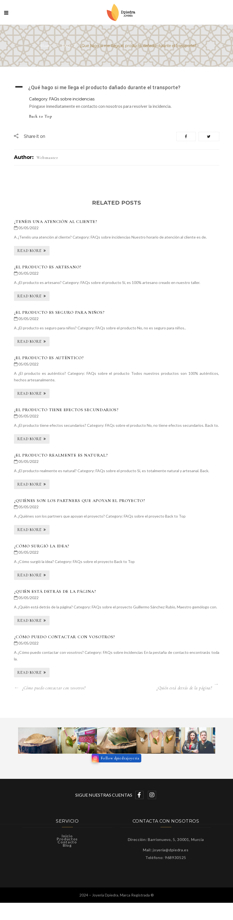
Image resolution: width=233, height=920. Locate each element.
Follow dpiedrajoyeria (120, 758)
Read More (29, 250)
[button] (116, 87)
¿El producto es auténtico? (49, 358)
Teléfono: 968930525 (165, 857)
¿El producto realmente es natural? (61, 455)
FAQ (66, 45)
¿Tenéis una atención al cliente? (55, 221)
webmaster (47, 157)
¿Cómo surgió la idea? (42, 546)
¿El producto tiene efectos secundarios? (66, 410)
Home (46, 45)
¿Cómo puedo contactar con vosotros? (64, 637)
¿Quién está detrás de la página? (55, 591)
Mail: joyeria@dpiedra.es (166, 850)
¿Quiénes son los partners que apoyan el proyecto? (79, 500)
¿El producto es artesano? (48, 267)
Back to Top (40, 116)
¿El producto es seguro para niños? (59, 312)
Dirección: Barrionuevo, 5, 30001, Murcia (166, 839)
